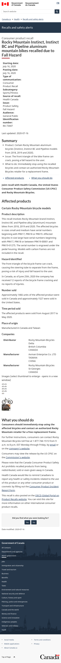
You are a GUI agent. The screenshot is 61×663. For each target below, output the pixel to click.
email (53, 444)
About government (9, 556)
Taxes (4, 586)
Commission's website (18, 457)
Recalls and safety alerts (33, 19)
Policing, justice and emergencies (14, 602)
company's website (19, 448)
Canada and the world (10, 610)
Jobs (3, 561)
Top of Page (8, 657)
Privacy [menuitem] (36, 644)
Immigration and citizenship (12, 565)
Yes (27, 522)
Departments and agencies (12, 552)
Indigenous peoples (9, 622)
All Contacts (6, 548)
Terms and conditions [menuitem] (42, 640)
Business (5, 573)
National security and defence (13, 594)
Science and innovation (10, 618)
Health (17, 19)
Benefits (5, 577)
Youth (4, 630)
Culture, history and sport (11, 598)
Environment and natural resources (15, 590)
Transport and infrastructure (13, 606)
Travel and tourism (9, 569)
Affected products (14, 177)
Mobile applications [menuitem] (11, 644)
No (34, 522)
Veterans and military (10, 626)
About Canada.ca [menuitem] (10, 648)
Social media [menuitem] (9, 640)
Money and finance (9, 614)
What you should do (41, 177)
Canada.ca (6, 19)
